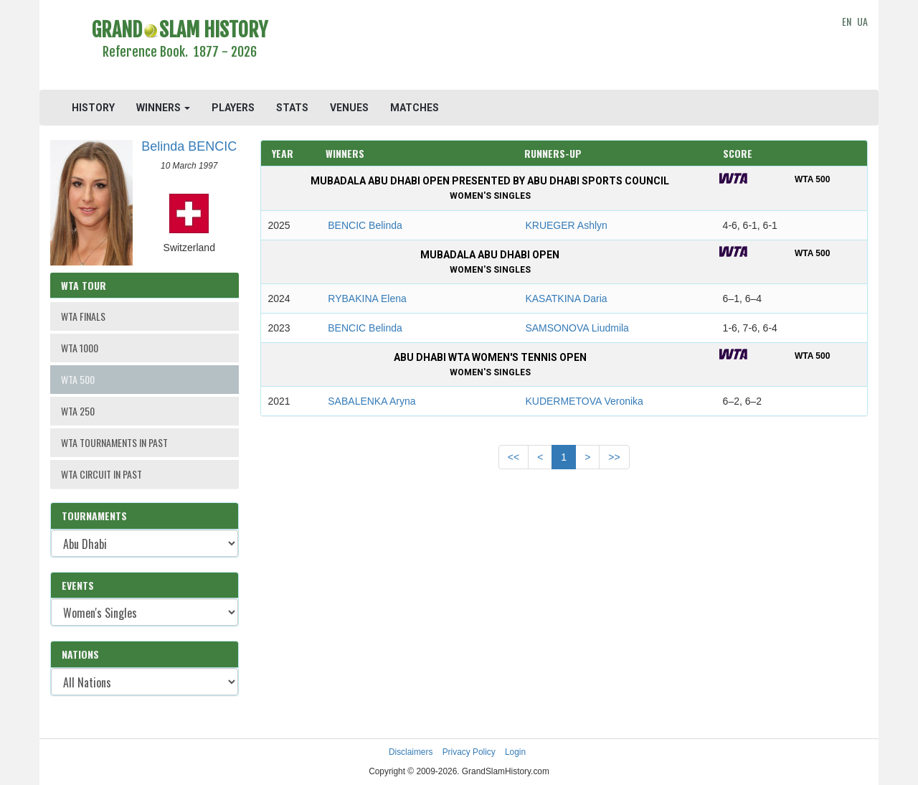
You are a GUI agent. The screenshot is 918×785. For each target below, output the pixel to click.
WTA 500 (78, 379)
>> (614, 457)
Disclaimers (410, 752)
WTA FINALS (83, 316)
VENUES (349, 107)
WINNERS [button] (163, 107)
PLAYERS (233, 107)
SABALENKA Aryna (371, 401)
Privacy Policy (469, 752)
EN (846, 21)
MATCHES (414, 107)
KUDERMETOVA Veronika (584, 401)
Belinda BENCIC (189, 146)
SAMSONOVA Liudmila (576, 328)
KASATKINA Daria (566, 298)
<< (513, 457)
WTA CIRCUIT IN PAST (101, 473)
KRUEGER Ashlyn (566, 225)
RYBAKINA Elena (367, 298)
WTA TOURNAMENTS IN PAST (114, 442)
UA (862, 21)
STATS (292, 107)
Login (515, 752)
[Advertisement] (564, 46)
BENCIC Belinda (365, 225)
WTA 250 (78, 410)
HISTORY (93, 107)
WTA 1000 (79, 347)
